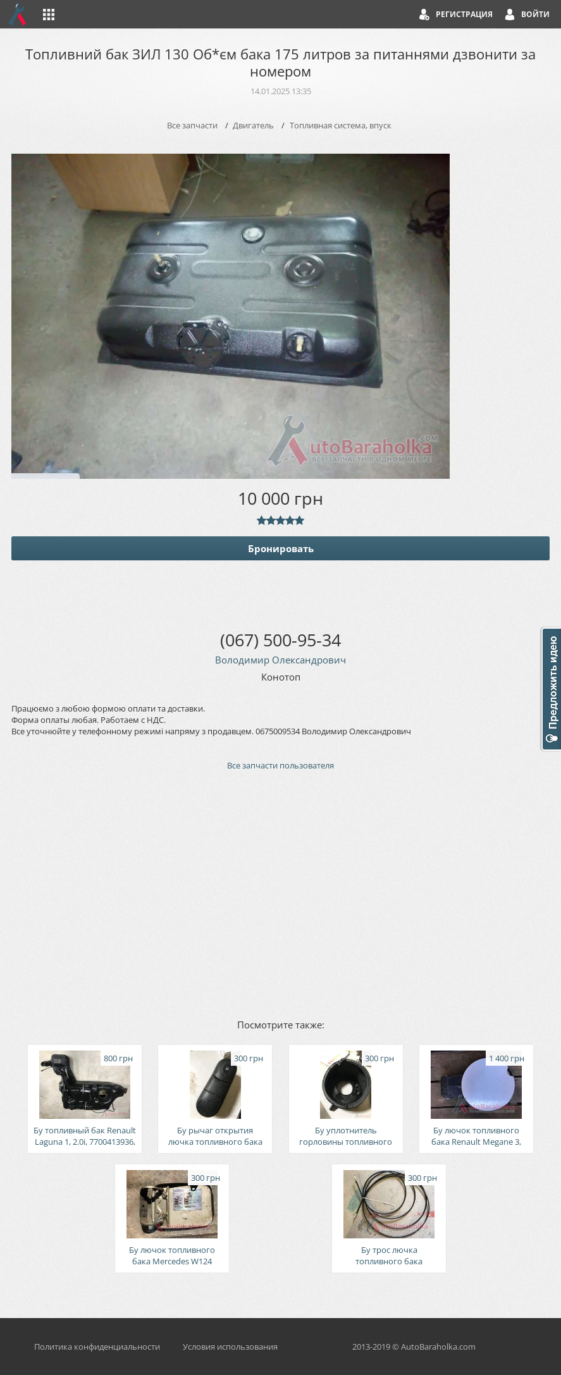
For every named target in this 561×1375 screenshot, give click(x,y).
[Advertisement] (280, 893)
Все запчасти (192, 125)
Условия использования (230, 1346)
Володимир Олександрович (280, 659)
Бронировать (281, 548)
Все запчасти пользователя (280, 765)
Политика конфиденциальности (97, 1346)
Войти (535, 14)
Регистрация (464, 14)
